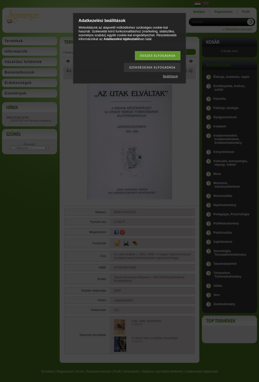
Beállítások (170, 76)
